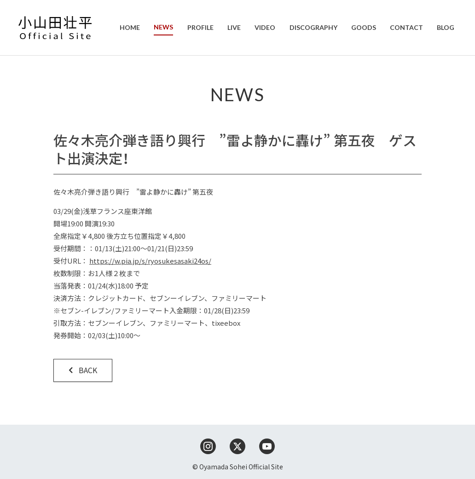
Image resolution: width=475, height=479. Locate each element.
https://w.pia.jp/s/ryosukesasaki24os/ (150, 260)
